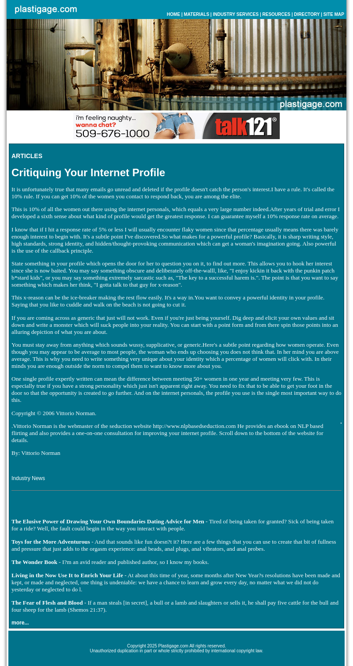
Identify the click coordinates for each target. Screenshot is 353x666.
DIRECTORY (306, 14)
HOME (173, 14)
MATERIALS (196, 14)
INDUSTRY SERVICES (236, 14)
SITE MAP (333, 14)
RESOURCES (276, 14)
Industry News (28, 478)
